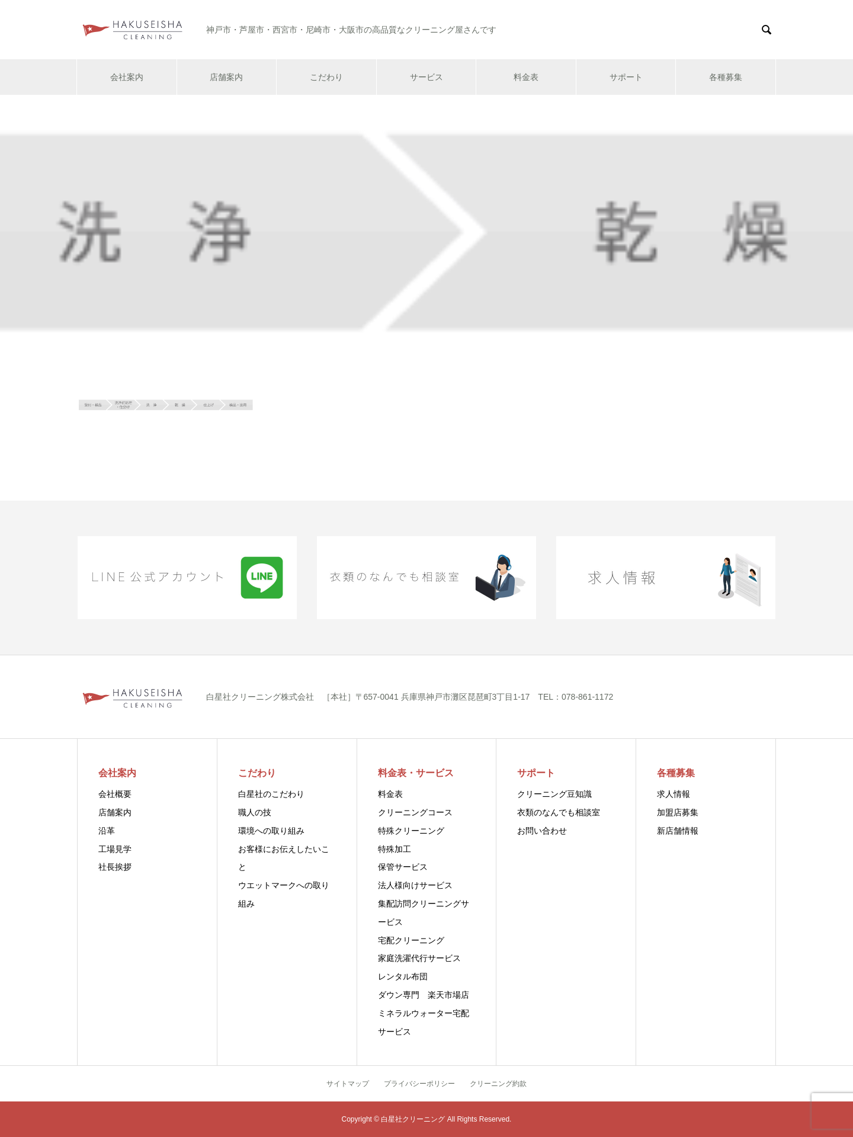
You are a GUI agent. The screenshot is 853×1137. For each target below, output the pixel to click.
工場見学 (115, 849)
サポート (626, 77)
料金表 (526, 77)
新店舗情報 (677, 830)
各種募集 (725, 77)
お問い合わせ (542, 830)
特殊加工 (394, 849)
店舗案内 (226, 77)
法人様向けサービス (415, 885)
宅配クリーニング (411, 940)
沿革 (106, 830)
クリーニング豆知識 (554, 794)
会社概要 (115, 794)
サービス (426, 77)
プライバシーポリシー (419, 1084)
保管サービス (403, 867)
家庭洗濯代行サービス (419, 958)
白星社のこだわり (271, 794)
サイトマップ (347, 1084)
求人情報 (673, 794)
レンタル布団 (403, 976)
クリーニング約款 (498, 1084)
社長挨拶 (115, 867)
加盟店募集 (677, 812)
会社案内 (126, 77)
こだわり (326, 77)
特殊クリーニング (411, 830)
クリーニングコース (415, 812)
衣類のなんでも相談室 (558, 812)
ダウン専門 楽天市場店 (423, 995)
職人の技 (254, 812)
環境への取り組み (271, 830)
